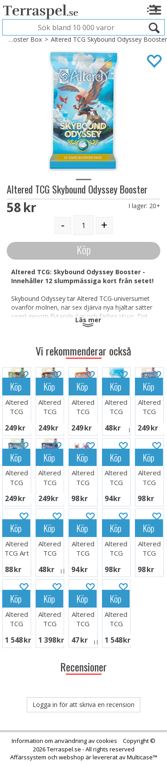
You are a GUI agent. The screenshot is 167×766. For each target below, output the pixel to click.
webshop (71, 757)
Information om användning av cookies (64, 741)
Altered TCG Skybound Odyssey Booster (109, 39)
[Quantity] (83, 225)
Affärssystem (28, 757)
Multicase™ (142, 757)
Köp (84, 249)
